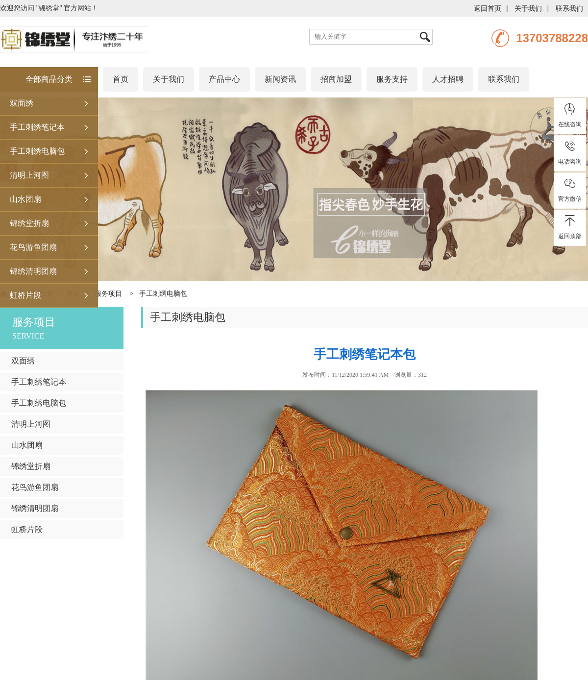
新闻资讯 (280, 79)
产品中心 (224, 79)
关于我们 (528, 8)
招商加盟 (336, 79)
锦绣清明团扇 (33, 271)
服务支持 (392, 79)
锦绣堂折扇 (29, 223)
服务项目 (108, 293)
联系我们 (569, 8)
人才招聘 (448, 79)
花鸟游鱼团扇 (33, 247)
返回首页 (487, 8)
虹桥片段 (25, 295)
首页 (120, 79)
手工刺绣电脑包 (37, 151)
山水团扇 (25, 199)
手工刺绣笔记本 (37, 127)
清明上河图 (29, 175)
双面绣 (21, 103)
